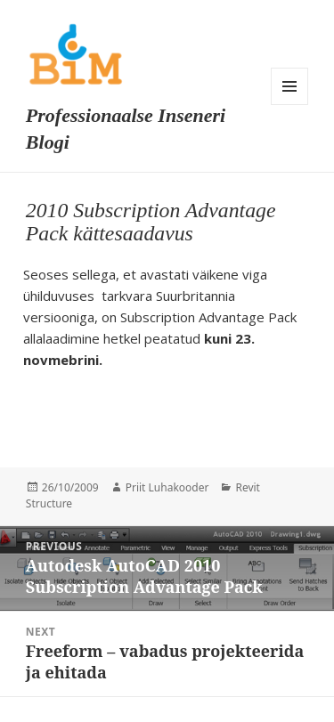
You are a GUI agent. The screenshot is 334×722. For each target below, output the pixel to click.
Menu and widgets (289, 86)
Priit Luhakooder (167, 487)
